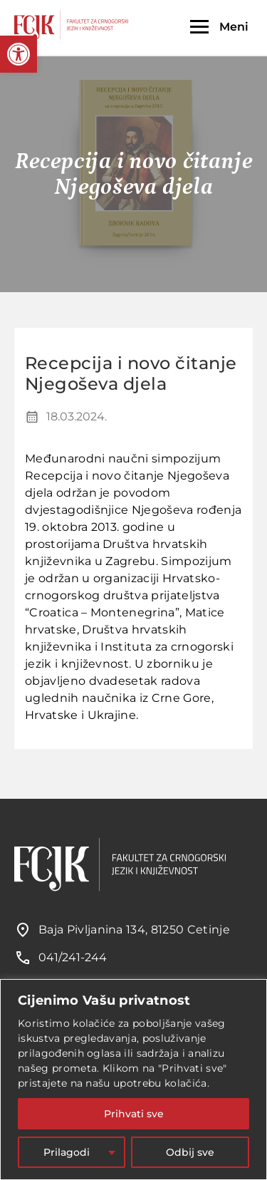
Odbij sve (190, 1152)
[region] (133, 1079)
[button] (18, 54)
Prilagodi (66, 1152)
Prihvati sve (134, 1113)
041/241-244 (72, 957)
